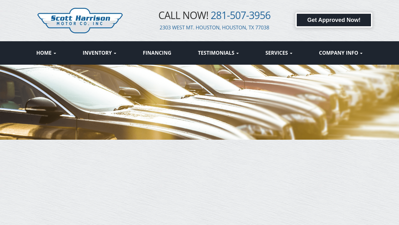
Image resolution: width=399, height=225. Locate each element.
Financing (157, 52)
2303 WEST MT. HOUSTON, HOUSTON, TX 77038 (214, 27)
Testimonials (218, 52)
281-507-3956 (241, 15)
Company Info (341, 52)
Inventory (99, 52)
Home (46, 52)
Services (278, 52)
